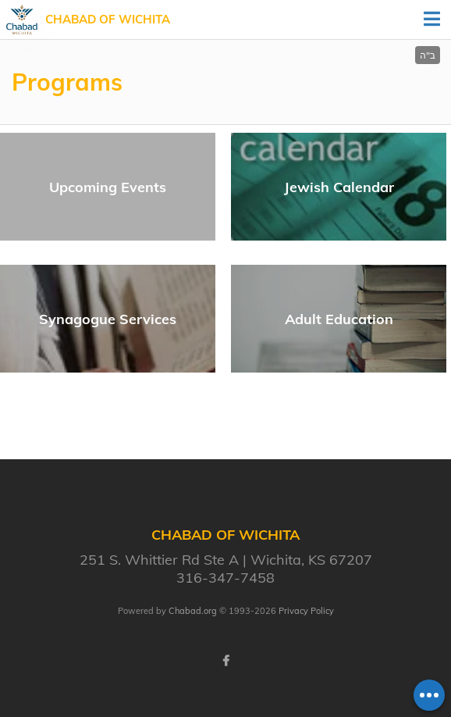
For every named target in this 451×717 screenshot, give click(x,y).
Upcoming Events (107, 187)
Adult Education (339, 319)
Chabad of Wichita (107, 19)
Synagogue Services (107, 319)
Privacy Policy (306, 610)
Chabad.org (193, 610)
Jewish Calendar (339, 187)
